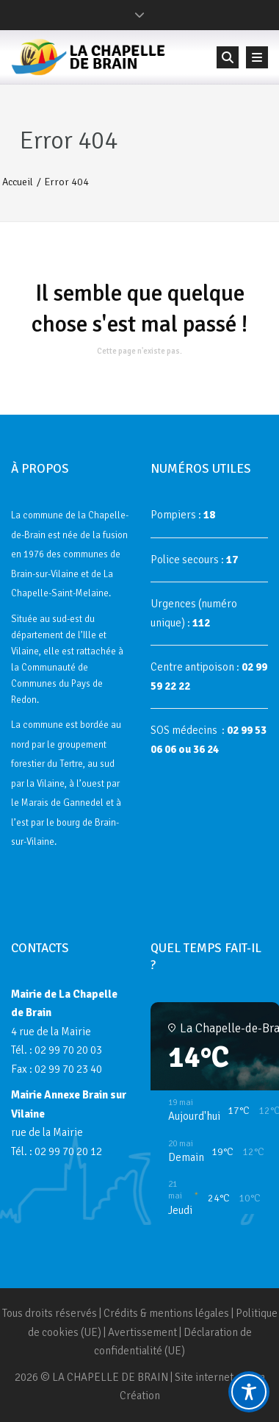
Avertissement (142, 1332)
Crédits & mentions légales (166, 1313)
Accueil (17, 182)
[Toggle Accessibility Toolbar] (249, 1392)
